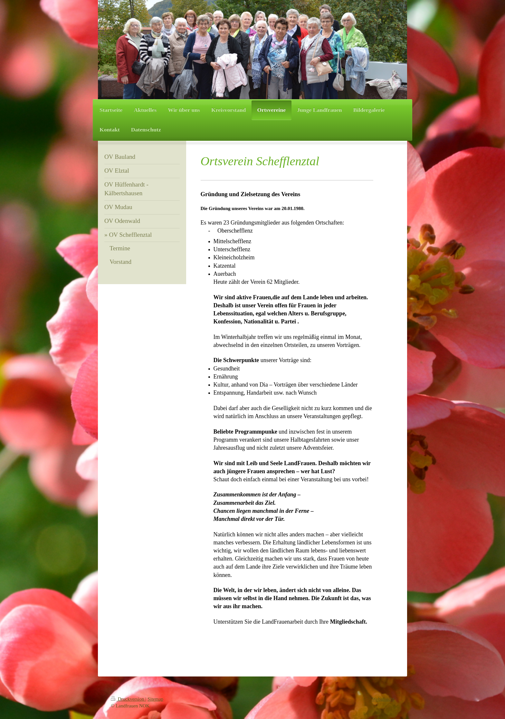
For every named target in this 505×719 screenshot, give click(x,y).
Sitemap (155, 699)
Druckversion (128, 699)
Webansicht (383, 699)
